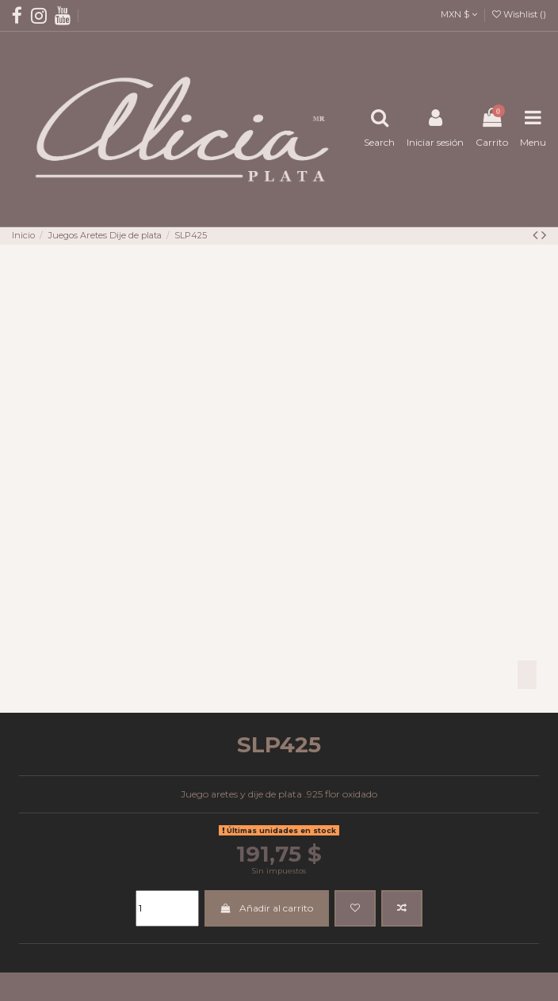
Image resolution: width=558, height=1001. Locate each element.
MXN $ (459, 14)
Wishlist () (519, 14)
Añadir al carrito (266, 908)
